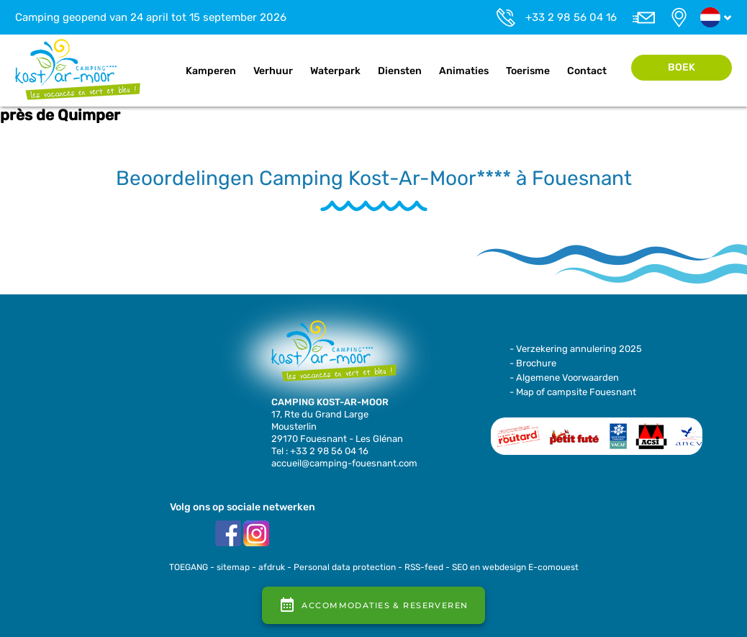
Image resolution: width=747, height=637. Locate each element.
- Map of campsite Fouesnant (573, 392)
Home (162, 71)
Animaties (464, 71)
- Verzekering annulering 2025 (576, 348)
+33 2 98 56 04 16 (571, 17)
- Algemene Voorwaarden (564, 377)
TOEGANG (188, 567)
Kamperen (211, 71)
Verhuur (273, 71)
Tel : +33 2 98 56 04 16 (319, 451)
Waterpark (335, 71)
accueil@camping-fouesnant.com (344, 463)
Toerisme (528, 71)
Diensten (400, 71)
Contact (587, 71)
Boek (681, 67)
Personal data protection (345, 567)
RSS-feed (423, 567)
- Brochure (533, 363)
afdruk (271, 567)
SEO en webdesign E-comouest (515, 567)
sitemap (233, 567)
